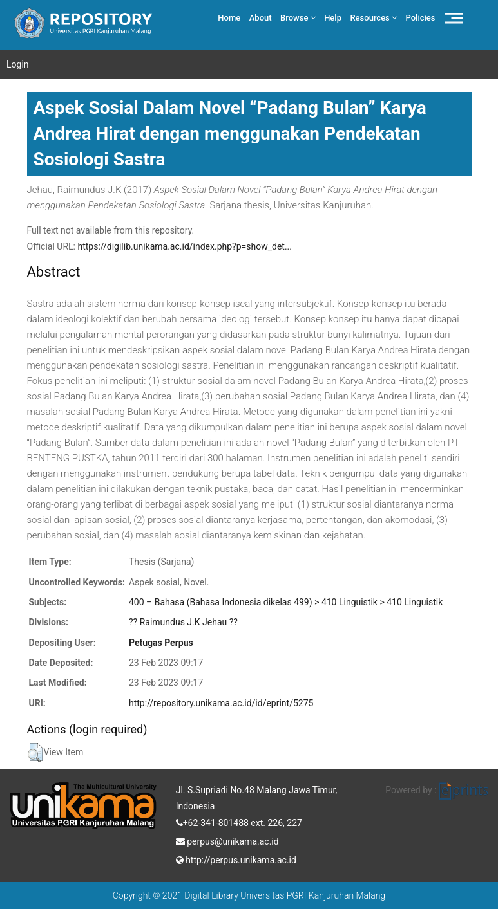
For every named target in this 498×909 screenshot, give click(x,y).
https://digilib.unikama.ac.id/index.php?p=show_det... (184, 246)
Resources (373, 18)
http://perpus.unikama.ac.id (236, 858)
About (260, 18)
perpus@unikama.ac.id (227, 840)
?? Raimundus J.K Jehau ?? (183, 622)
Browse (298, 18)
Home (229, 18)
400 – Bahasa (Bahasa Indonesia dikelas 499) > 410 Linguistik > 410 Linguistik (286, 602)
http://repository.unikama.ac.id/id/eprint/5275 (221, 703)
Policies (421, 18)
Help (332, 18)
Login (17, 64)
